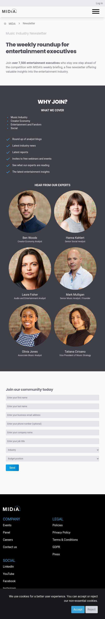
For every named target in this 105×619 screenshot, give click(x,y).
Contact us (10, 547)
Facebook (9, 581)
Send (12, 467)
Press (56, 554)
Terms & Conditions (65, 539)
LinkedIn (8, 566)
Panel (6, 532)
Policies (58, 525)
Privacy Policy (62, 532)
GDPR (56, 547)
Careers (8, 539)
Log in (99, 3)
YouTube (8, 574)
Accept (78, 609)
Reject (92, 609)
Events (7, 525)
